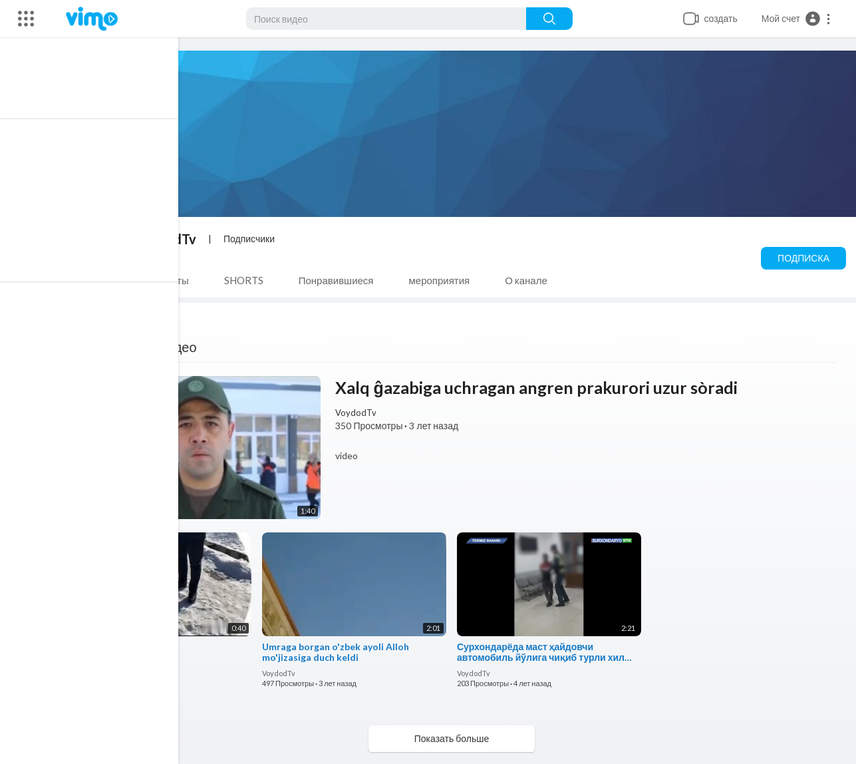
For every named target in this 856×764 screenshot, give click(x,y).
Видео (94, 280)
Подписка (803, 258)
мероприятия (445, 280)
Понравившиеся (342, 280)
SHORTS (249, 280)
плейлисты (169, 280)
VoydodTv (171, 239)
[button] (796, 18)
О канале (532, 280)
